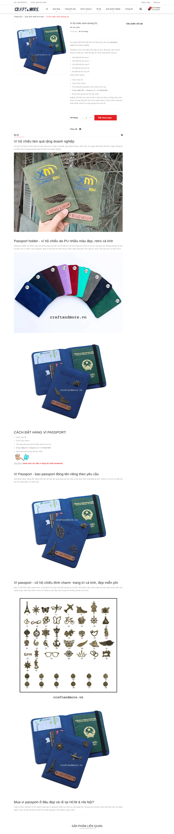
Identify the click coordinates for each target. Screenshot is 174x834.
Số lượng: (74, 118)
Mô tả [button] (16, 135)
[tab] (68, 135)
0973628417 (22, 2)
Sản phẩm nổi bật (134, 24)
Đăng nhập (145, 2)
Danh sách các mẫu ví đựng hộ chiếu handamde (43, 463)
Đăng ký (157, 2)
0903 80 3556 (41, 2)
